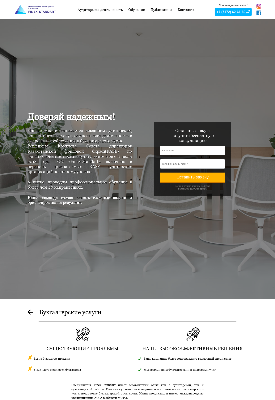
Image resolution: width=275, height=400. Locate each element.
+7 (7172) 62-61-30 (233, 12)
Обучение (136, 9)
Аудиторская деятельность (100, 9)
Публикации (161, 9)
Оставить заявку (192, 177)
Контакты (186, 9)
